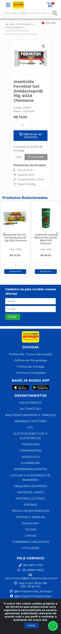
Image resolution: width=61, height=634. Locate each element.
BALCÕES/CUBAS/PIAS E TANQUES (30, 415)
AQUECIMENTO (30, 402)
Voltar (49, 23)
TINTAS (30, 535)
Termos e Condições (30, 372)
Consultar (36, 156)
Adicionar (15, 271)
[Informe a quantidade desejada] (23, 125)
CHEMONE (28, 111)
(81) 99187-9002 (30, 570)
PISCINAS (30, 504)
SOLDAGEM (30, 523)
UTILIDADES (30, 548)
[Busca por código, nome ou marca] (27, 13)
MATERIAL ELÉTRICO (31, 498)
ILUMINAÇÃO (30, 463)
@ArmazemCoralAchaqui (30, 596)
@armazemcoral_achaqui (30, 591)
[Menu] (8, 5)
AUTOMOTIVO (30, 408)
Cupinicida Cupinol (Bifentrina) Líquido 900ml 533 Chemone (45, 239)
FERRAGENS (30, 444)
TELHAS (30, 529)
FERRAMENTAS (31, 450)
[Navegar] (4, 234)
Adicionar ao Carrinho (30, 135)
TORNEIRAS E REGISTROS (30, 541)
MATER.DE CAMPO (30, 492)
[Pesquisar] (54, 13)
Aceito (31, 625)
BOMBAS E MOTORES (31, 421)
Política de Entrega (30, 366)
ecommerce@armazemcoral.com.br (31, 576)
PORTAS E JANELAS (30, 517)
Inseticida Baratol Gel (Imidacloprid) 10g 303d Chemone (15, 237)
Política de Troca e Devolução (30, 354)
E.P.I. (31, 427)
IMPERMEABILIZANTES (30, 469)
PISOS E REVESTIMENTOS (30, 511)
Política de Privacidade (30, 360)
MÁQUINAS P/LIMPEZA (30, 486)
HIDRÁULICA (30, 456)
